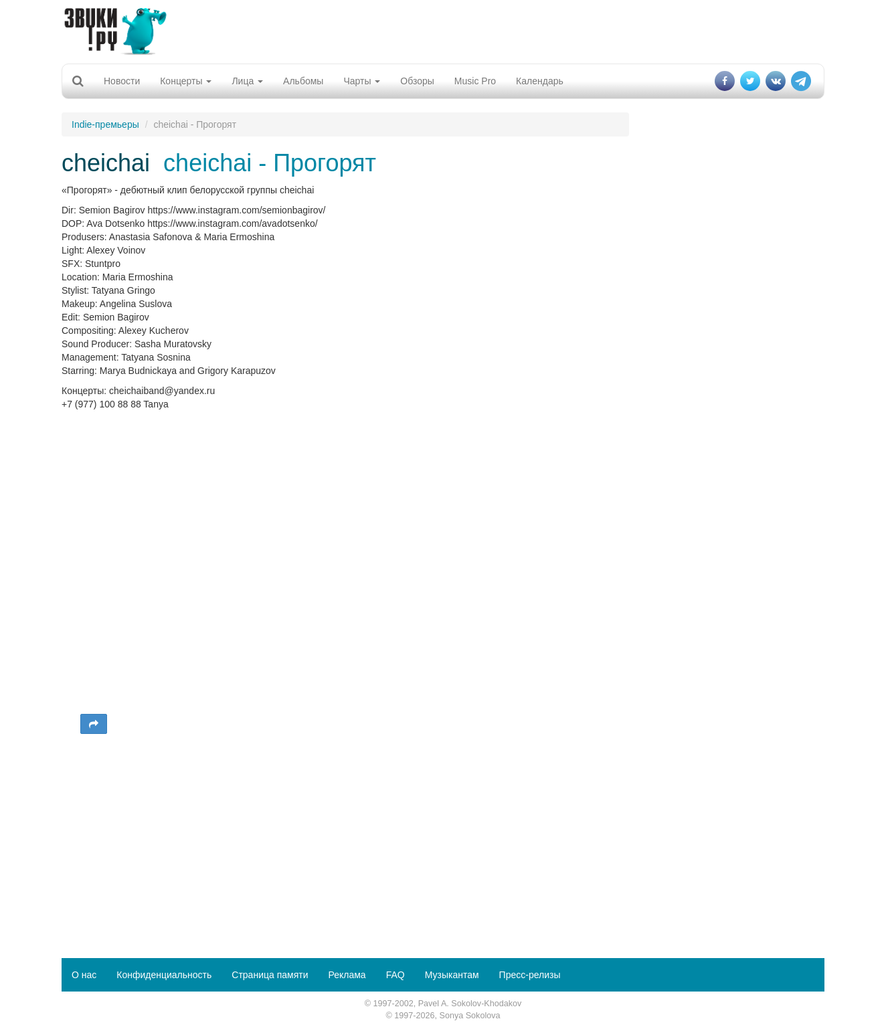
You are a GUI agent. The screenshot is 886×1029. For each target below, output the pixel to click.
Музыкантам (452, 974)
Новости (122, 81)
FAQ (395, 974)
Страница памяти (270, 974)
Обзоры (417, 81)
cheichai (106, 163)
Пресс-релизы (530, 974)
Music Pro (475, 81)
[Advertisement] (443, 30)
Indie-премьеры (105, 124)
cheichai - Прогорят (269, 163)
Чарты (361, 81)
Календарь (539, 81)
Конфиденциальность (163, 974)
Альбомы (303, 81)
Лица (247, 81)
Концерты (185, 81)
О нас (84, 974)
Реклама (346, 974)
